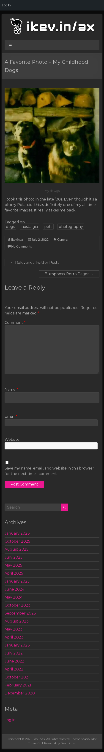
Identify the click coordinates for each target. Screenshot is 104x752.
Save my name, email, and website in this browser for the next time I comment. (49, 471)
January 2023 (17, 645)
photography (71, 226)
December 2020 (20, 693)
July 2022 (14, 653)
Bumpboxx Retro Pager (69, 274)
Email (11, 416)
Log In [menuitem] (6, 5)
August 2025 (16, 549)
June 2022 (14, 661)
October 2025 (17, 541)
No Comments (21, 246)
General (62, 239)
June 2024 (14, 589)
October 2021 (17, 677)
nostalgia (29, 226)
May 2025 (13, 565)
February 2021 (18, 685)
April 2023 (14, 637)
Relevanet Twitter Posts (35, 262)
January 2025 (17, 581)
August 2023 (17, 621)
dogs (10, 226)
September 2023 (20, 613)
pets (48, 226)
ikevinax (17, 239)
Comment (15, 322)
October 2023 (17, 605)
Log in (10, 720)
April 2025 (14, 573)
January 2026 (17, 533)
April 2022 (14, 669)
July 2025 (13, 557)
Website (12, 439)
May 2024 (13, 597)
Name (11, 389)
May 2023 (13, 629)
